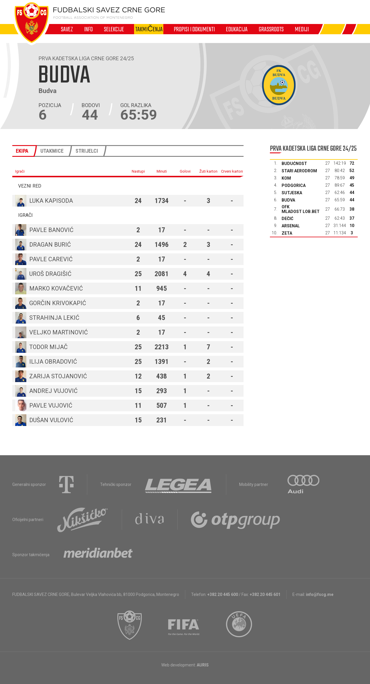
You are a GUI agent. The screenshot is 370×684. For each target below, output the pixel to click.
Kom (286, 178)
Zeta (287, 233)
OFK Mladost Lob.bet (301, 209)
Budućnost (294, 163)
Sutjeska (292, 192)
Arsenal (291, 226)
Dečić (287, 218)
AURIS (203, 665)
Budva (288, 200)
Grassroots (271, 29)
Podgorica (294, 185)
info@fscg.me (319, 594)
